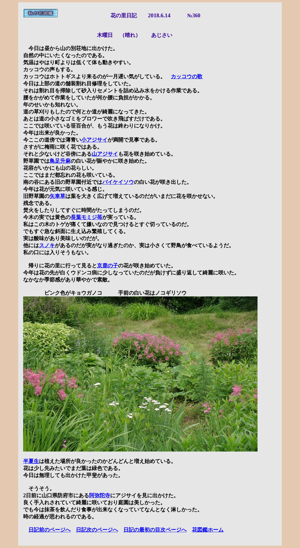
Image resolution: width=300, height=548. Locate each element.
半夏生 (31, 461)
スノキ (47, 245)
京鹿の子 (107, 266)
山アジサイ (105, 154)
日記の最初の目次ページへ (155, 530)
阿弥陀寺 (99, 495)
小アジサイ (94, 140)
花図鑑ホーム (208, 530)
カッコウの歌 (186, 76)
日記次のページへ (97, 530)
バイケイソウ (118, 182)
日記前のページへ (49, 530)
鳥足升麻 (60, 161)
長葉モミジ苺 (86, 217)
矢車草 (57, 196)
